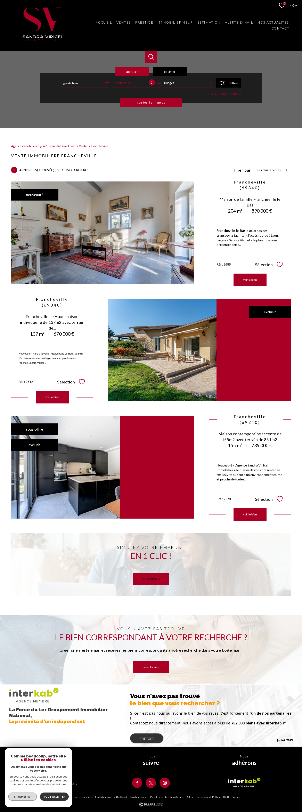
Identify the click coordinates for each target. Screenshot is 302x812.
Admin (190, 796)
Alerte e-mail (239, 22)
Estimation (209, 22)
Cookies (235, 797)
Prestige (144, 22)
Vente (83, 146)
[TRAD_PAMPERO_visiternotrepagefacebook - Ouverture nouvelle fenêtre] (137, 783)
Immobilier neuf (175, 22)
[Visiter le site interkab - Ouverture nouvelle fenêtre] (244, 782)
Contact (280, 28)
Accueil (104, 22)
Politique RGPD (220, 796)
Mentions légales (174, 796)
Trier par (242, 170)
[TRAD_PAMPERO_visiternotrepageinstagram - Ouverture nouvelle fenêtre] (165, 783)
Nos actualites (273, 22)
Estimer (170, 71)
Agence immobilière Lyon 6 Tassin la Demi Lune (43, 146)
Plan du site (156, 796)
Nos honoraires (139, 796)
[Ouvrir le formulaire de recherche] (228, 83)
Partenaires (203, 796)
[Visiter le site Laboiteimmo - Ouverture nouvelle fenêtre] (151, 805)
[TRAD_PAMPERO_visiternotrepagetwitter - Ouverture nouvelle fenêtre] (151, 783)
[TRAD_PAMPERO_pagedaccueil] (42, 40)
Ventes (123, 22)
